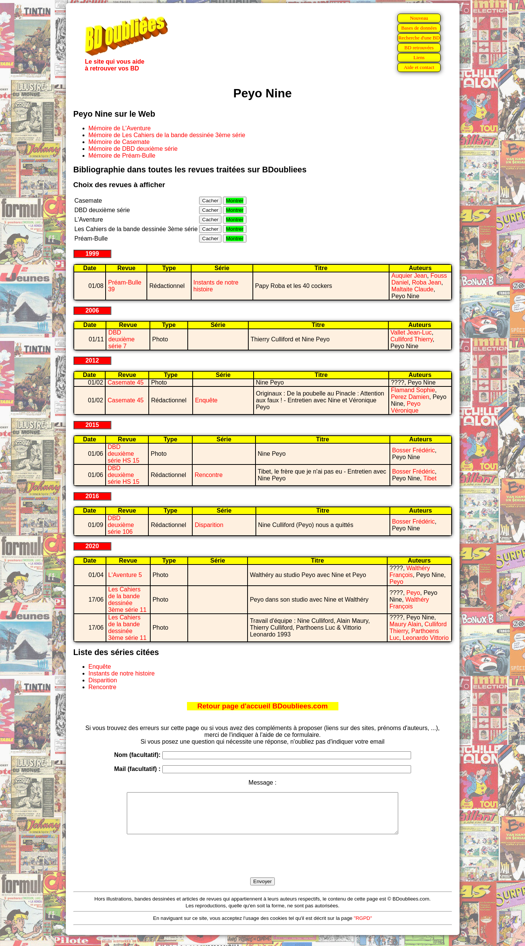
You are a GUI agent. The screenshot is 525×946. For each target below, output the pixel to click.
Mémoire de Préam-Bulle (122, 155)
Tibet (429, 478)
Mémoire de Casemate (119, 142)
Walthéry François (409, 571)
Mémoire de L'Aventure (120, 128)
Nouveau (419, 18)
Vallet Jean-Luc (411, 332)
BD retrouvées (418, 47)
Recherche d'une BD (419, 38)
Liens (419, 57)
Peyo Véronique (406, 407)
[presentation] (262, 864)
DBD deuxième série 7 (121, 339)
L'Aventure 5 (125, 575)
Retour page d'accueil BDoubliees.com (262, 706)
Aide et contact (419, 67)
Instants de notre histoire (122, 673)
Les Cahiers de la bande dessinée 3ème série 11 (127, 599)
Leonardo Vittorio (426, 638)
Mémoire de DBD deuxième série (133, 148)
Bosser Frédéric (413, 450)
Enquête (206, 400)
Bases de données (419, 28)
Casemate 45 (125, 382)
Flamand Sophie (413, 390)
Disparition (209, 525)
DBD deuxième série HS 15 (124, 454)
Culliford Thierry (412, 339)
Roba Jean (426, 282)
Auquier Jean (409, 275)
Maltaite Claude (412, 289)
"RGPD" (363, 926)
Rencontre (209, 475)
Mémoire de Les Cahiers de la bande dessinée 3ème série (167, 135)
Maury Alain (405, 624)
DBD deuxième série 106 (121, 525)
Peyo (396, 582)
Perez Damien (410, 397)
